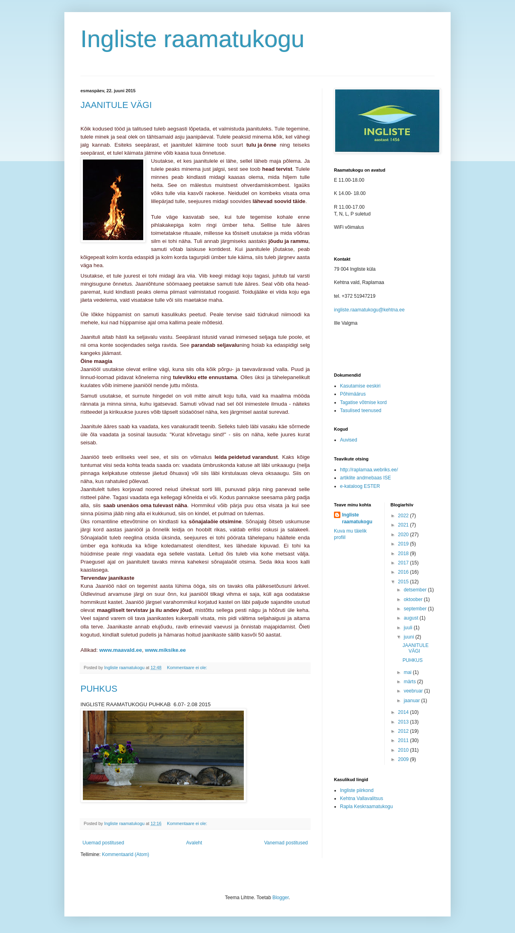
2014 (404, 712)
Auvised (348, 440)
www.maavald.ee (120, 650)
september (416, 609)
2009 (404, 759)
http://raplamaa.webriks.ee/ (369, 470)
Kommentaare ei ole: (187, 667)
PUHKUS (98, 689)
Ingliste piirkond (356, 790)
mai (408, 672)
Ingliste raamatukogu (192, 38)
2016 (404, 572)
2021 (404, 525)
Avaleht (194, 843)
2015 (404, 582)
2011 (404, 740)
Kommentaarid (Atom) (125, 854)
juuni (409, 637)
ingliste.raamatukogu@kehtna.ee (369, 310)
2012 (404, 731)
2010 (404, 750)
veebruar (414, 691)
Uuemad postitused (103, 843)
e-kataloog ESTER (360, 486)
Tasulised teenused (360, 410)
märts (410, 681)
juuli (409, 627)
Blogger (280, 897)
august (411, 618)
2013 (404, 722)
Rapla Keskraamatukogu (366, 806)
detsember (416, 590)
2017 (404, 563)
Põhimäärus (353, 394)
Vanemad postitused (286, 843)
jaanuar (412, 700)
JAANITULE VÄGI (116, 105)
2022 (404, 515)
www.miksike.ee (165, 650)
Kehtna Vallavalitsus (361, 798)
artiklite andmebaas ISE (365, 478)
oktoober (414, 599)
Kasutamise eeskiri (360, 386)
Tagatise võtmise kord (363, 402)
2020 (404, 534)
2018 (404, 553)
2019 (404, 544)
